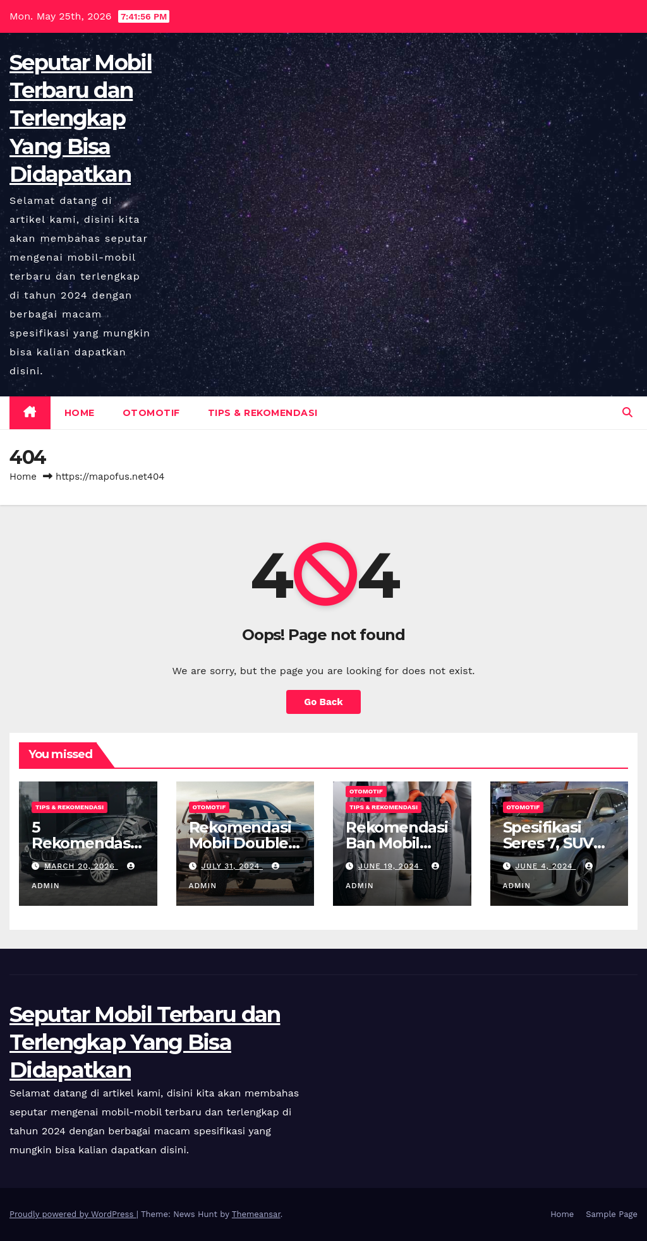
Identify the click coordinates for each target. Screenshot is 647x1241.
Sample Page (612, 1214)
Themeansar (256, 1214)
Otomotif (151, 413)
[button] (627, 413)
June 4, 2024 (545, 866)
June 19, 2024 (390, 866)
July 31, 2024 (232, 866)
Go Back (323, 702)
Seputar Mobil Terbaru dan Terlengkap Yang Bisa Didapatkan (80, 118)
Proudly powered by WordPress (72, 1214)
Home (79, 413)
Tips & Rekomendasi (263, 413)
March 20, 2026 (81, 866)
